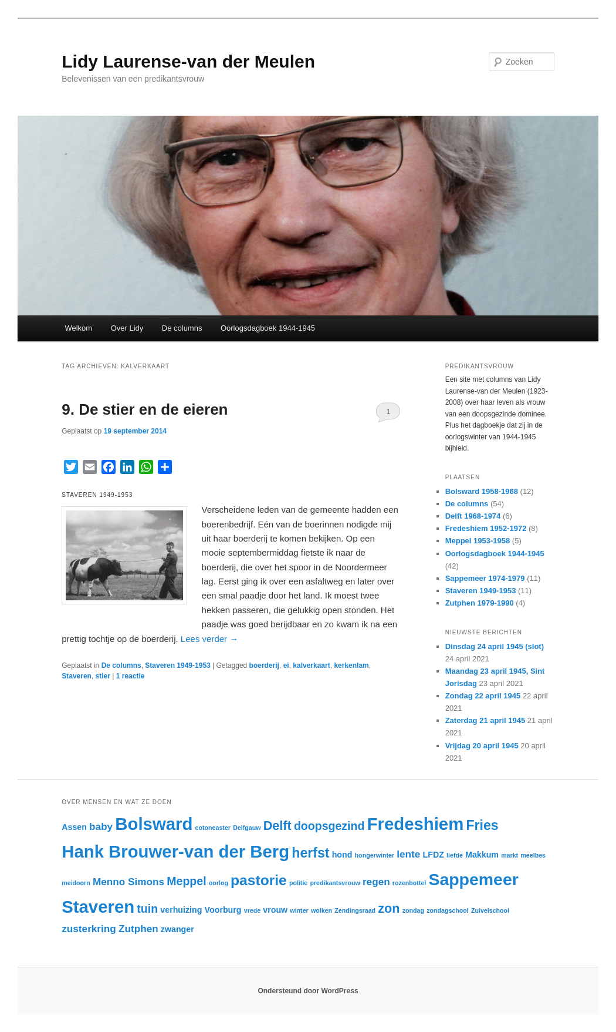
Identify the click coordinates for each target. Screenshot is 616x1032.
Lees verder (209, 639)
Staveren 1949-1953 (177, 665)
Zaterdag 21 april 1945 (485, 720)
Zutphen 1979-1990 (479, 603)
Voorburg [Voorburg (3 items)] (223, 910)
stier (103, 676)
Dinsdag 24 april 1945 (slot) (494, 646)
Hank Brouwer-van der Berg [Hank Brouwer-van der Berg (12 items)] (175, 851)
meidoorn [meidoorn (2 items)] (76, 882)
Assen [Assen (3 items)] (74, 827)
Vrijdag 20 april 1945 (482, 745)
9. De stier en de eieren (145, 409)
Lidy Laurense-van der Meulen (188, 61)
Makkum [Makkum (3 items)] (482, 854)
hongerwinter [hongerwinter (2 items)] (375, 855)
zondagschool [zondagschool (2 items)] (448, 910)
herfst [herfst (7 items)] (310, 852)
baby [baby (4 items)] (101, 826)
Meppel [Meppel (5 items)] (186, 881)
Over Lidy (127, 328)
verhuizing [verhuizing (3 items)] (181, 910)
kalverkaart (311, 665)
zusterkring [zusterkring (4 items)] (89, 928)
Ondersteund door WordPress (308, 991)
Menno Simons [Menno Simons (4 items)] (128, 882)
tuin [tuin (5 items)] (147, 908)
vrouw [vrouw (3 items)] (275, 910)
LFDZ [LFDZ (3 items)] (433, 854)
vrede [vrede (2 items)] (252, 910)
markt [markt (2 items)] (509, 855)
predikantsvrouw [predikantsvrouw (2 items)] (335, 882)
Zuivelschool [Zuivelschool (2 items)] (490, 910)
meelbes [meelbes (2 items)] (533, 855)
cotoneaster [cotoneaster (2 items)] (213, 827)
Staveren (77, 676)
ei (286, 665)
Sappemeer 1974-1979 (485, 578)
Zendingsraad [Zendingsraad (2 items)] (354, 910)
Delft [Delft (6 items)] (277, 825)
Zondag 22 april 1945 (483, 695)
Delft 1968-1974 (473, 516)
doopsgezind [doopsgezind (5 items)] (329, 825)
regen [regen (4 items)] (376, 882)
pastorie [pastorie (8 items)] (259, 880)
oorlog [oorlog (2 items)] (218, 882)
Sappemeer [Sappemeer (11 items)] (473, 879)
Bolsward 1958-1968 (481, 491)
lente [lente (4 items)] (408, 854)
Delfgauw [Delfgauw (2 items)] (246, 827)
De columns (182, 328)
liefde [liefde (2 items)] (454, 855)
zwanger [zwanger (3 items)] (177, 929)
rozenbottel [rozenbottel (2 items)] (409, 882)
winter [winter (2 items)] (299, 910)
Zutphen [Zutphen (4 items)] (138, 928)
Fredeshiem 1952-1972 (486, 528)
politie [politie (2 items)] (298, 882)
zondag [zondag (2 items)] (413, 910)
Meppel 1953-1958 (477, 540)
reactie (130, 676)
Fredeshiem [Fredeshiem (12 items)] (415, 823)
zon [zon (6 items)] (389, 908)
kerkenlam (351, 665)
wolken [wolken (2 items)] (321, 910)
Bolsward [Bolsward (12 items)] (153, 823)
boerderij (264, 665)
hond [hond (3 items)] (342, 854)
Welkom (78, 328)
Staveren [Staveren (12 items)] (98, 906)
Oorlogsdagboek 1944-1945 (268, 328)
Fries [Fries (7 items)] (482, 825)
